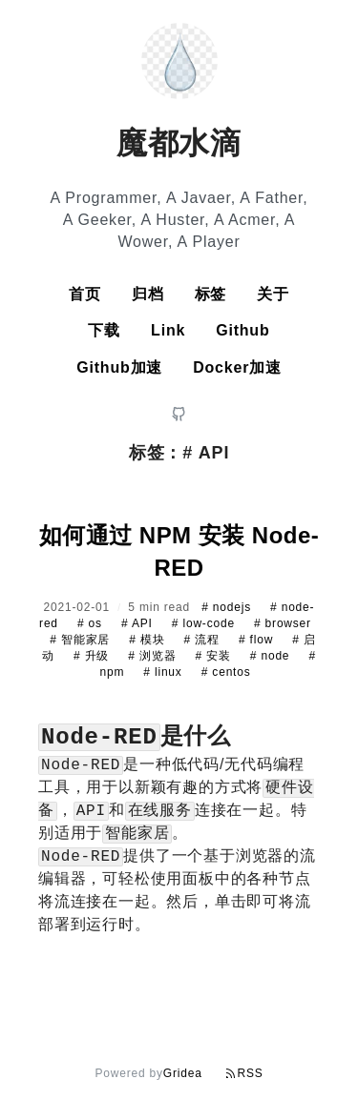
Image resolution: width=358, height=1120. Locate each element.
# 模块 (148, 639)
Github (242, 330)
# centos (226, 672)
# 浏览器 (153, 655)
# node (272, 655)
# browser (282, 623)
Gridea (182, 1073)
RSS (244, 1074)
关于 (273, 294)
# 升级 (93, 655)
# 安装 (214, 655)
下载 (104, 330)
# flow (258, 639)
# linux (164, 672)
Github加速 (119, 367)
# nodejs (228, 607)
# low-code (205, 623)
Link (168, 330)
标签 (211, 294)
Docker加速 (237, 367)
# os (91, 623)
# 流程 (203, 639)
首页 (85, 294)
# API (139, 623)
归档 (148, 294)
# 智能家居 (82, 639)
